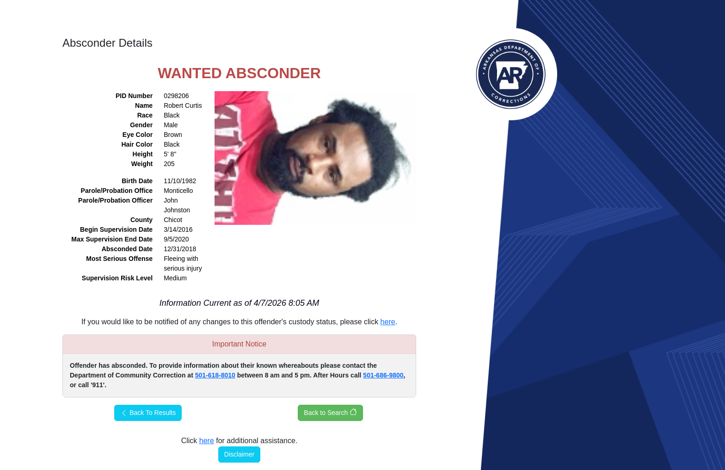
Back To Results (148, 413)
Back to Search (330, 412)
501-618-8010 (215, 375)
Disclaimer (239, 454)
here (388, 322)
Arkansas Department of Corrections (511, 74)
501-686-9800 (383, 375)
